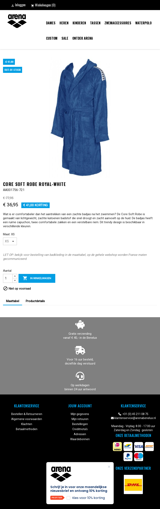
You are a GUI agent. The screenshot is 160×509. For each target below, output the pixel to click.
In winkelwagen (37, 278)
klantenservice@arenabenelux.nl (135, 418)
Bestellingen (80, 424)
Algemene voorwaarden (26, 419)
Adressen (80, 434)
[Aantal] (8, 278)
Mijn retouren (80, 419)
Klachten (26, 424)
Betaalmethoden (26, 429)
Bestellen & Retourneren (26, 414)
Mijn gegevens (80, 414)
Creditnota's (80, 429)
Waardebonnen (80, 439)
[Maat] (10, 241)
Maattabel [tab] (12, 301)
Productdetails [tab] (35, 301)
